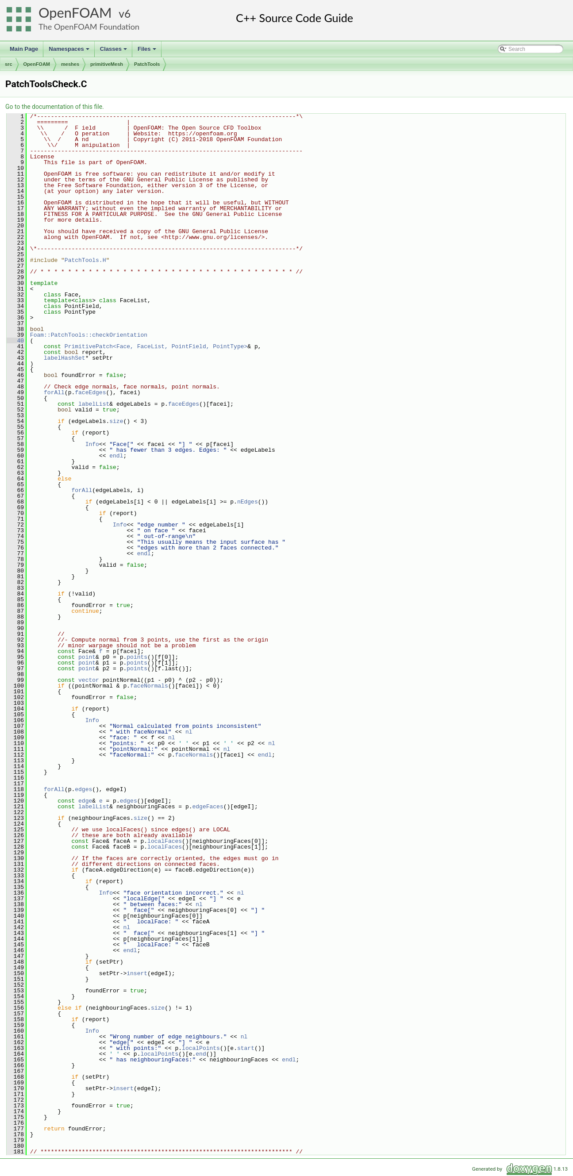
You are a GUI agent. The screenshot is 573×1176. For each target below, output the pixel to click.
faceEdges (90, 392)
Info (92, 444)
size (116, 421)
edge (85, 801)
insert (137, 973)
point (87, 657)
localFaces (164, 841)
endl (116, 456)
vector (88, 680)
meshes (70, 64)
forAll (54, 392)
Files (148, 51)
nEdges (247, 502)
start (245, 1048)
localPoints (201, 1048)
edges (83, 789)
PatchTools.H (85, 260)
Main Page (24, 49)
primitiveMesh (106, 64)
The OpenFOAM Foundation (88, 26)
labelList (93, 404)
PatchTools (147, 64)
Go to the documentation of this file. (54, 106)
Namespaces (70, 51)
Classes (114, 51)
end (201, 1054)
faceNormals (149, 686)
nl (188, 732)
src (8, 64)
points (137, 657)
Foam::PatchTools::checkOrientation (88, 335)
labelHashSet (64, 358)
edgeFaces (207, 807)
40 (15, 341)
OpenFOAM (75, 12)
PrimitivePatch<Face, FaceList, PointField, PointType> (156, 346)
